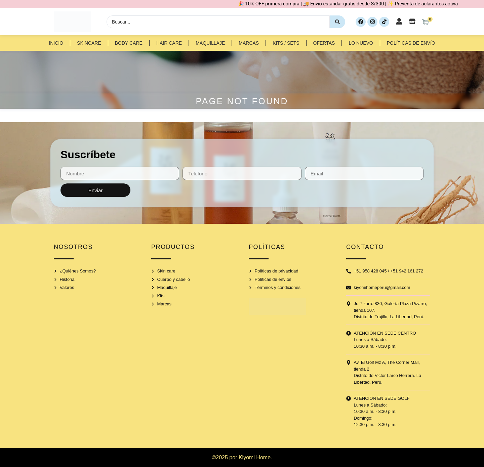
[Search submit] (337, 21)
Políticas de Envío (411, 43)
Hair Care (169, 43)
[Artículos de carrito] (427, 21)
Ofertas (324, 43)
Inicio (56, 43)
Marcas (249, 43)
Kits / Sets (286, 43)
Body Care (129, 43)
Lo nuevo (361, 43)
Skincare (89, 43)
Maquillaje (210, 43)
